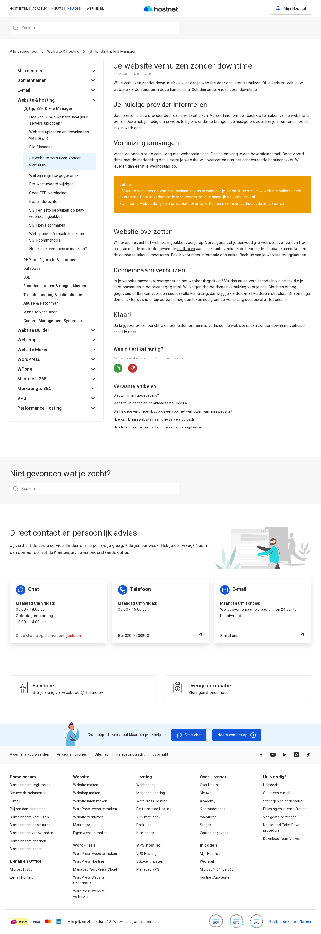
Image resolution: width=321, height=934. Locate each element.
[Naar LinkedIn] (285, 755)
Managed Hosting (150, 793)
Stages (205, 825)
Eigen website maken (90, 833)
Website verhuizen (88, 817)
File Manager (40, 147)
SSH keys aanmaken (47, 225)
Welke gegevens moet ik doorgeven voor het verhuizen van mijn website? (173, 411)
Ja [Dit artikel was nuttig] (118, 368)
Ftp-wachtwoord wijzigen (51, 184)
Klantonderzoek (213, 809)
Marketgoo (82, 825)
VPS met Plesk (148, 817)
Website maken (85, 785)
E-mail (15, 801)
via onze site (136, 154)
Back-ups (144, 825)
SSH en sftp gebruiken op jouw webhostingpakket (56, 213)
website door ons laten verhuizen (230, 83)
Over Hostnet (210, 785)
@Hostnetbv (92, 692)
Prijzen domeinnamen (28, 809)
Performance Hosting (153, 809)
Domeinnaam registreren (30, 785)
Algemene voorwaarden (29, 754)
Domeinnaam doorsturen (30, 825)
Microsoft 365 (21, 869)
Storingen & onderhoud (208, 692)
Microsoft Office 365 (217, 869)
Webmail (207, 861)
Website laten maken (90, 801)
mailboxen (186, 249)
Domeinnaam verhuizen (29, 817)
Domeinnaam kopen (26, 849)
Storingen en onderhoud (282, 801)
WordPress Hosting (88, 861)
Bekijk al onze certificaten (290, 922)
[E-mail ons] (262, 611)
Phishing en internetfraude (285, 809)
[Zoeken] (94, 28)
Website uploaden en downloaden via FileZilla (59, 135)
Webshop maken (86, 793)
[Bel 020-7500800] (160, 611)
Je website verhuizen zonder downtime (55, 161)
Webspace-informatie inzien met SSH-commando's (58, 237)
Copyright (160, 754)
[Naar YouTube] (273, 755)
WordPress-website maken (95, 809)
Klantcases (145, 833)
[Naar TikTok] (308, 755)
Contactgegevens (214, 833)
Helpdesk (270, 785)
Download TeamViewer (282, 839)
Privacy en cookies (72, 754)
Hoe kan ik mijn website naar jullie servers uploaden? (58, 120)
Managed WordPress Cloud (95, 869)
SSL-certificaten (149, 861)
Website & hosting (63, 51)
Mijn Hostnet (210, 854)
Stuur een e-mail (276, 793)
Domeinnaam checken (28, 841)
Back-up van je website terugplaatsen (273, 255)
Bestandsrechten (44, 201)
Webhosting (145, 785)
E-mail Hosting (21, 877)
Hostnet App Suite (215, 877)
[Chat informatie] (58, 611)
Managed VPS (147, 869)
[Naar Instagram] (296, 755)
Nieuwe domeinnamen (28, 793)
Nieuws (206, 793)
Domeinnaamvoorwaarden (31, 833)
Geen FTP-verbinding (47, 193)
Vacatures (208, 817)
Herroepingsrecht (130, 754)
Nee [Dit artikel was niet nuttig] (132, 368)
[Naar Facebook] (261, 755)
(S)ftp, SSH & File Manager (112, 51)
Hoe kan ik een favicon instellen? (58, 249)
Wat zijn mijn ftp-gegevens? (53, 175)
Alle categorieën (24, 51)
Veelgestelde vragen (279, 817)
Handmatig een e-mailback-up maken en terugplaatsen (158, 427)
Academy (207, 801)
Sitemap (101, 754)
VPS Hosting (146, 854)
